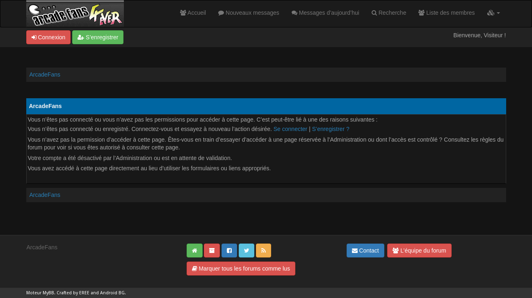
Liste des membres (446, 12)
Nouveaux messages (248, 12)
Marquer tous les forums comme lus (241, 268)
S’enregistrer (98, 37)
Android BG (112, 293)
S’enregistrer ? (330, 129)
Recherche (389, 12)
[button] (493, 12)
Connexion (49, 37)
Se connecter (291, 129)
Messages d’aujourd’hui (325, 12)
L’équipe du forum (419, 250)
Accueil (193, 12)
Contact (365, 250)
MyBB (48, 293)
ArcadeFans (45, 74)
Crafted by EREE (73, 293)
